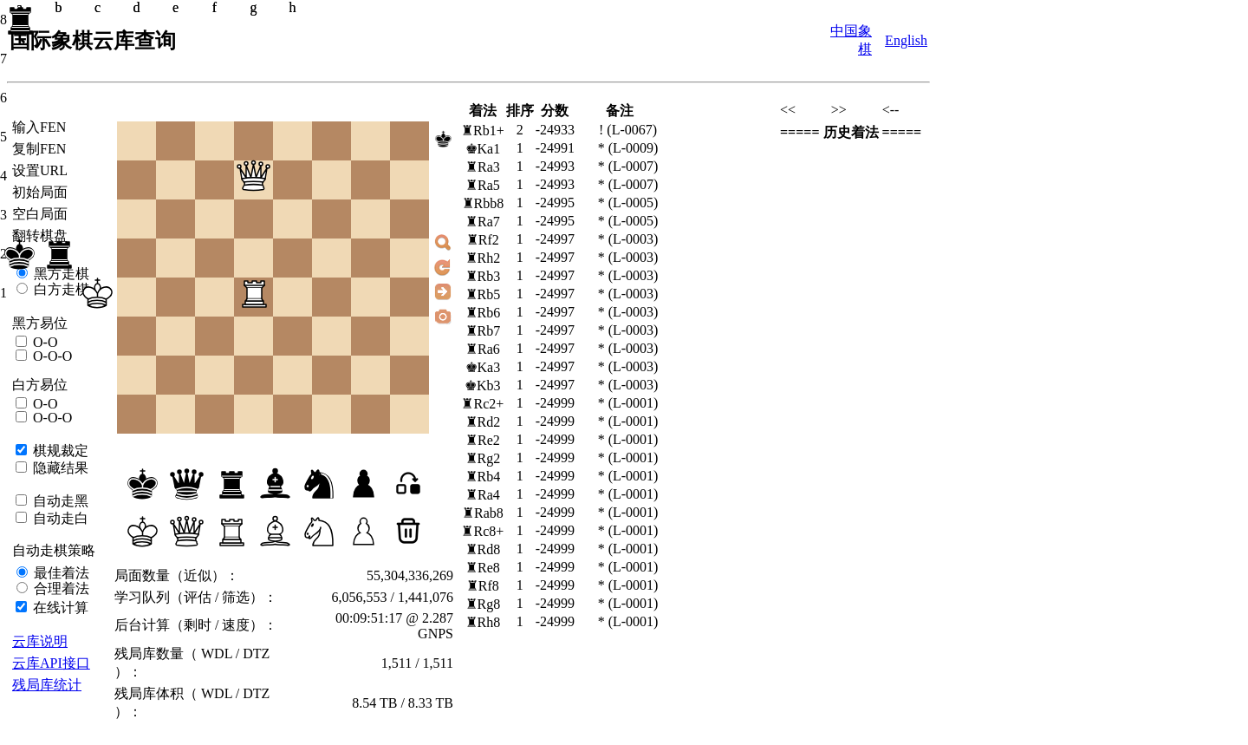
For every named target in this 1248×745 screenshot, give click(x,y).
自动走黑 (58, 500)
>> (839, 109)
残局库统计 (46, 684)
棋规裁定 (58, 450)
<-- (891, 109)
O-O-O (50, 356)
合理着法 (59, 588)
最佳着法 (59, 572)
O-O (43, 342)
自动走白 (58, 518)
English (906, 40)
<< (788, 109)
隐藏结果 (58, 468)
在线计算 (58, 607)
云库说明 (40, 641)
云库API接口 (51, 663)
